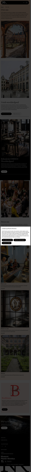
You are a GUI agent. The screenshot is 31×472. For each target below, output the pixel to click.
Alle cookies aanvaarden (7, 240)
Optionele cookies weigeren (20, 240)
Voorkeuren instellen (6, 243)
